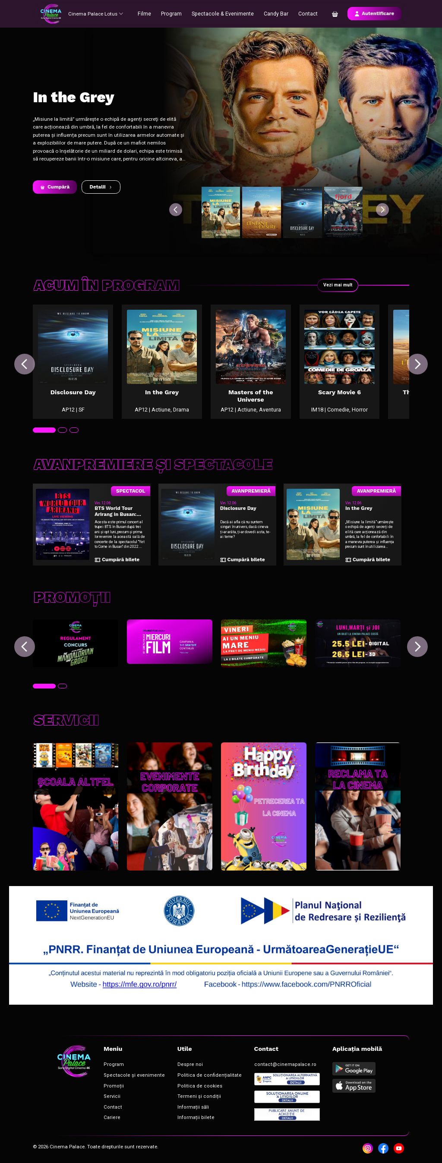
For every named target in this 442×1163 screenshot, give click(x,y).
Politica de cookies (181, 1087)
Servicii (108, 1097)
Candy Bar (274, 13)
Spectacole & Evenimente (223, 13)
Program (174, 13)
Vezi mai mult (337, 285)
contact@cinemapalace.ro (255, 1068)
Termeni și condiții (181, 1097)
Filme (148, 13)
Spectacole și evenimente (125, 1077)
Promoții (109, 1087)
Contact (305, 13)
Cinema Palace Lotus (97, 13)
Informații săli (177, 1106)
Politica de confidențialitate (190, 1077)
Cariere (108, 1116)
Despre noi (173, 1068)
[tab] (43, 444)
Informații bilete (178, 1116)
